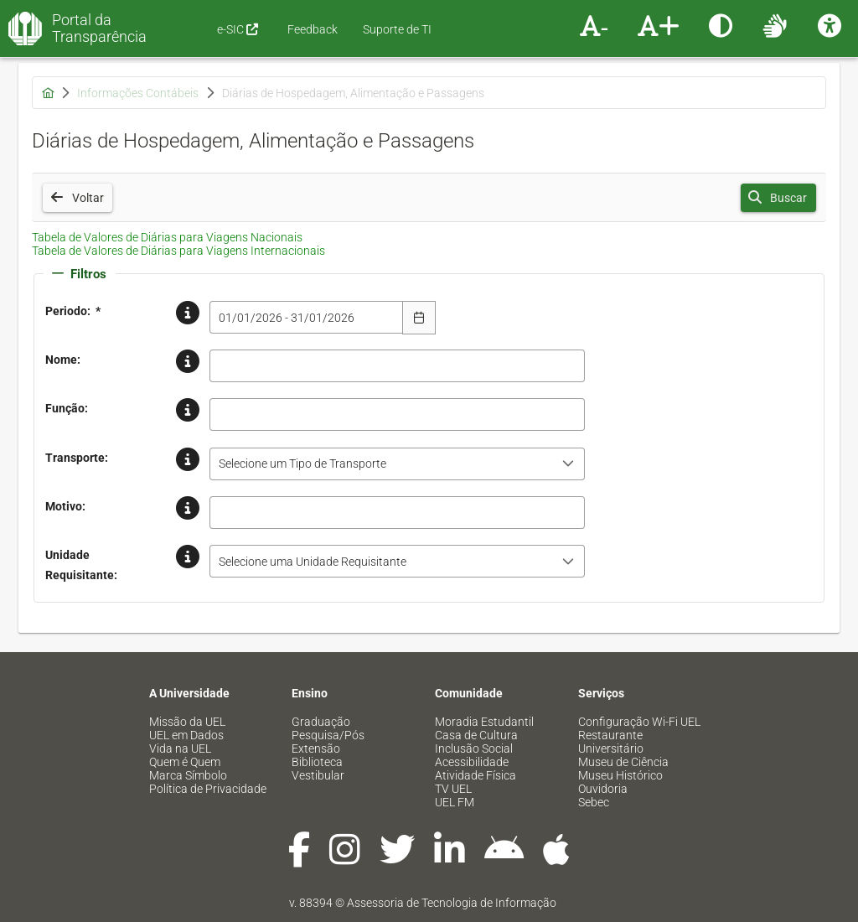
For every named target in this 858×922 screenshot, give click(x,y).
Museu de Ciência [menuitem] (623, 762)
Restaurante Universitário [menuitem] (611, 741)
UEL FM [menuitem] (454, 802)
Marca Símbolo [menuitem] (188, 775)
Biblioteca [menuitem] (317, 762)
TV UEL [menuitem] (453, 788)
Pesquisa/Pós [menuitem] (328, 735)
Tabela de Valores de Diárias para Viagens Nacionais (167, 237)
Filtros (79, 274)
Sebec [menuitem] (593, 802)
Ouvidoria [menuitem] (603, 788)
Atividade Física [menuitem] (475, 775)
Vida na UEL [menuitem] (180, 748)
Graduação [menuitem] (321, 721)
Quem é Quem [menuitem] (184, 762)
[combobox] (306, 317)
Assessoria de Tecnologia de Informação (451, 902)
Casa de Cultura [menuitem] (476, 735)
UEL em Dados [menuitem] (186, 735)
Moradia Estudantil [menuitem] (484, 721)
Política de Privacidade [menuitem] (207, 788)
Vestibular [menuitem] (318, 775)
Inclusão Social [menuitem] (474, 748)
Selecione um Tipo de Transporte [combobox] (302, 463)
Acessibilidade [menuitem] (472, 762)
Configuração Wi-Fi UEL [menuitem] (639, 721)
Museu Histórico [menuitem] (620, 775)
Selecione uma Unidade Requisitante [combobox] (312, 561)
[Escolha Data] (419, 317)
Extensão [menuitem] (316, 748)
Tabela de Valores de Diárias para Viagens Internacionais (178, 250)
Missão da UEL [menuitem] (187, 721)
